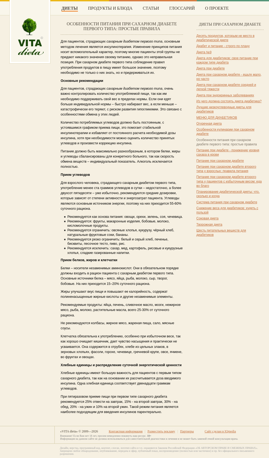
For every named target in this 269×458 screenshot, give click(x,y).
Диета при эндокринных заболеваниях (225, 95)
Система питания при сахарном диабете (226, 202)
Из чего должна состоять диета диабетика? (229, 101)
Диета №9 (204, 52)
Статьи (151, 8)
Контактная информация (125, 431)
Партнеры (187, 431)
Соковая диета (207, 218)
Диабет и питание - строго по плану (223, 46)
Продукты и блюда (110, 8)
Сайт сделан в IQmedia (220, 431)
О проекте (217, 8)
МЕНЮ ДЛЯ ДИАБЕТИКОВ (216, 118)
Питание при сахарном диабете (220, 161)
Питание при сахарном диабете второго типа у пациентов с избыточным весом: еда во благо (229, 181)
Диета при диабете (210, 68)
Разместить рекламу (161, 431)
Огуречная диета (209, 123)
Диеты (69, 8)
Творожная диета (209, 224)
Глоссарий (182, 8)
